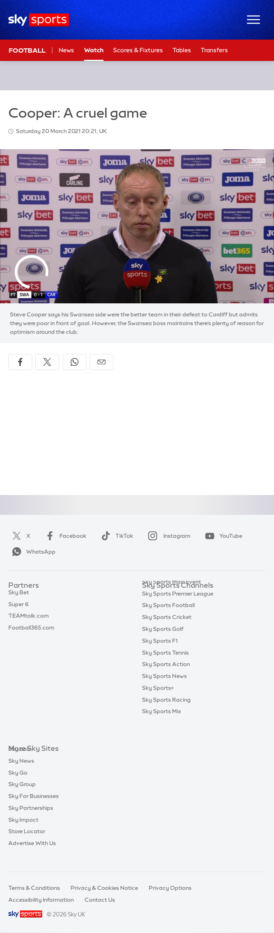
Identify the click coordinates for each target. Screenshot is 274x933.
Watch (93, 50)
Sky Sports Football (168, 621)
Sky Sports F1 (160, 656)
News (66, 50)
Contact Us (99, 900)
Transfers (214, 50)
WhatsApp (32, 551)
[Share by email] (101, 362)
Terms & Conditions (34, 888)
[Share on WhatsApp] (74, 362)
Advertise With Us (32, 855)
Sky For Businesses (33, 808)
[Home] (38, 20)
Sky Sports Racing (166, 715)
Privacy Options (170, 888)
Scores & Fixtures (138, 50)
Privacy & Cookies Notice (104, 888)
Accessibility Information (41, 900)
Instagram (167, 536)
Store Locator (26, 843)
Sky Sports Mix (161, 727)
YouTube (222, 536)
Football (27, 50)
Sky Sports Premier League (177, 609)
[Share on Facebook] (20, 362)
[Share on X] (47, 362)
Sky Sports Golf (163, 644)
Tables (181, 50)
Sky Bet (18, 597)
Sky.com (20, 761)
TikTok (115, 536)
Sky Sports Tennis (165, 668)
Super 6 (18, 609)
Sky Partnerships (30, 820)
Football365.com (31, 633)
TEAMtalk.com (28, 621)
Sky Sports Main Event (171, 597)
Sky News (21, 772)
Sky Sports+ (158, 703)
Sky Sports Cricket (167, 633)
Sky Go (17, 784)
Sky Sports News (164, 692)
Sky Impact (23, 831)
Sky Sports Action (166, 680)
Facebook (64, 536)
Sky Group (22, 796)
